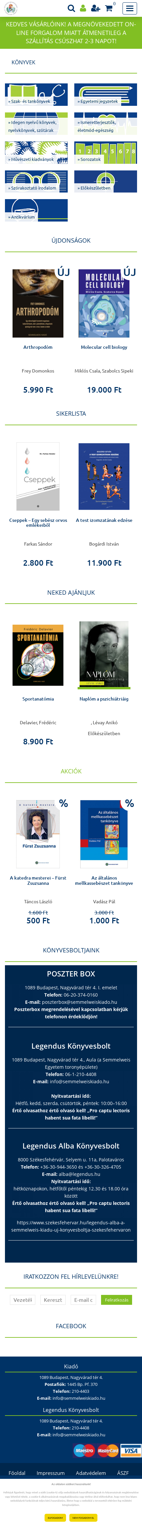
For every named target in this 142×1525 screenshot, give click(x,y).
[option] (38, 327)
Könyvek (23, 62)
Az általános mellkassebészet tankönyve (104, 880)
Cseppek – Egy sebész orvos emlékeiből (38, 523)
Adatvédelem (91, 1473)
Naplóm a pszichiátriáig (104, 699)
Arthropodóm (38, 347)
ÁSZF (123, 1473)
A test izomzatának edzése (104, 520)
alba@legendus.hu (79, 1174)
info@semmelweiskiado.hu (79, 1081)
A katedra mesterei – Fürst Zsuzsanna (38, 880)
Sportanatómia (38, 699)
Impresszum (51, 1473)
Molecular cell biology (104, 347)
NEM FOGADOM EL (83, 1517)
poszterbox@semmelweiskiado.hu (79, 1002)
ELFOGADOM (55, 1517)
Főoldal (17, 1473)
